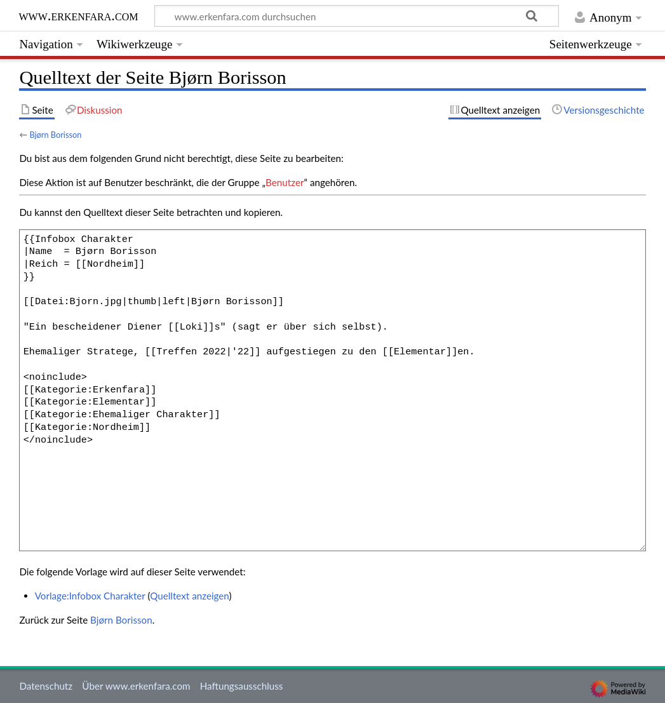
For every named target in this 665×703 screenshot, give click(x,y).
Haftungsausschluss (241, 686)
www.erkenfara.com (78, 15)
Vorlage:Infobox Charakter (90, 595)
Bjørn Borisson (55, 135)
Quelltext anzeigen (189, 595)
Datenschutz (45, 686)
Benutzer (284, 182)
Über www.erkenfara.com (136, 686)
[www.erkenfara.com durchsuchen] (356, 16)
